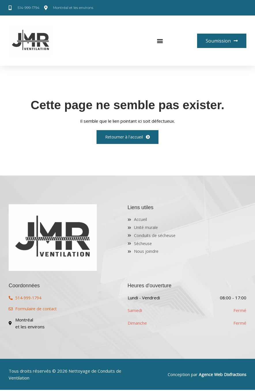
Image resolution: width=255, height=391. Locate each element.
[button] (160, 41)
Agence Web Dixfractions (221, 375)
